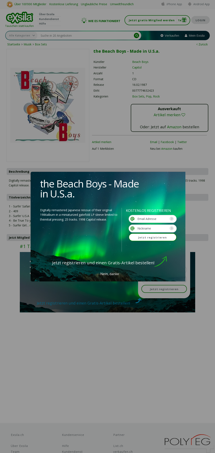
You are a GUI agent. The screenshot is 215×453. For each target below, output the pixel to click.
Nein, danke (109, 274)
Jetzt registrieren (152, 237)
